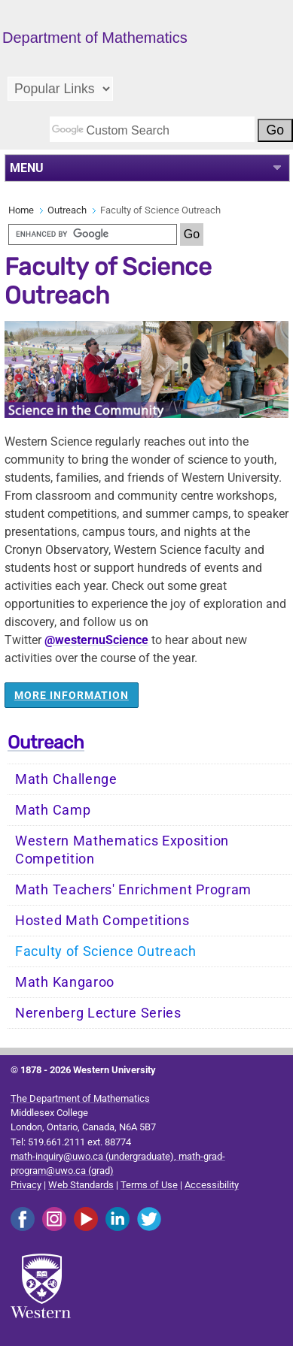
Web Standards (81, 1184)
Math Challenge (66, 779)
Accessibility (212, 1184)
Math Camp (52, 810)
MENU (27, 168)
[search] (152, 129)
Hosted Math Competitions (102, 920)
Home (21, 210)
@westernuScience (96, 640)
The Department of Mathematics (80, 1098)
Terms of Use (149, 1184)
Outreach (67, 210)
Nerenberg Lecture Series (98, 1013)
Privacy (26, 1184)
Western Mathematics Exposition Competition (122, 850)
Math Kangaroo (64, 982)
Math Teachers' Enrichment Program (133, 889)
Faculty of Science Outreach (106, 951)
